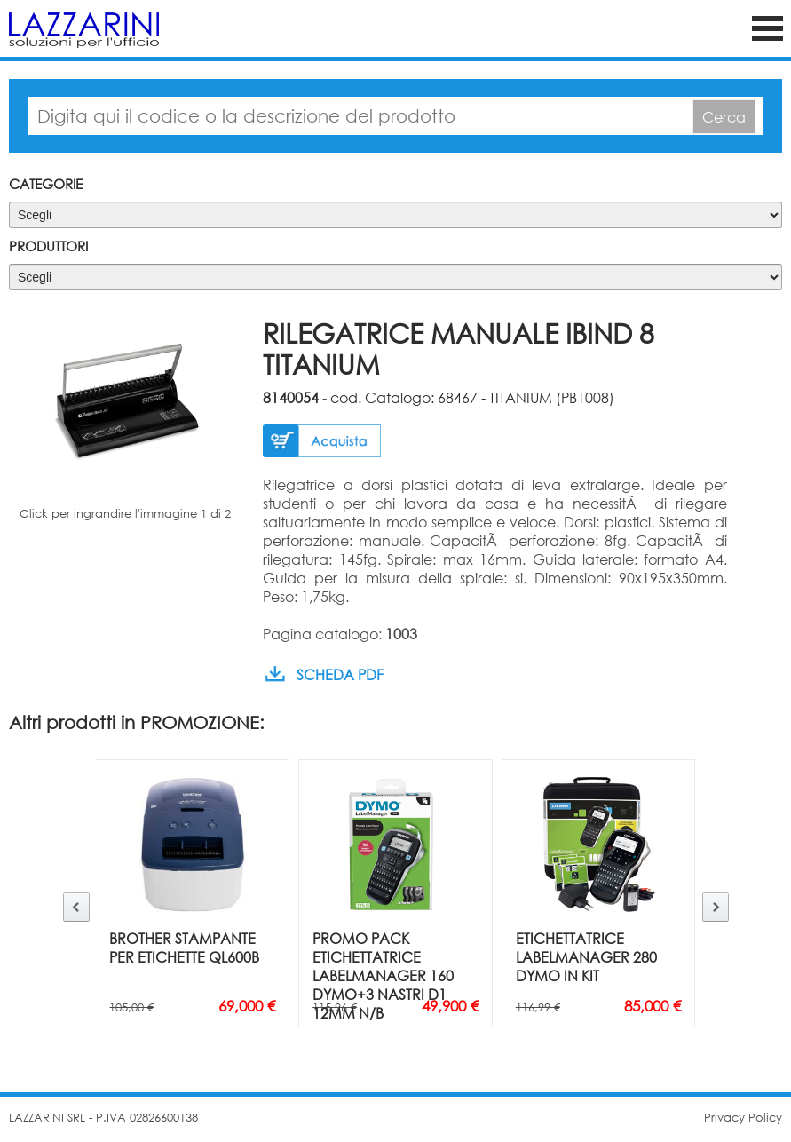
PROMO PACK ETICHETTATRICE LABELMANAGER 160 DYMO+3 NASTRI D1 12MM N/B (383, 975)
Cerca (724, 116)
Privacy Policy (743, 1117)
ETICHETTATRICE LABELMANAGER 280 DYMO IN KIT (586, 957)
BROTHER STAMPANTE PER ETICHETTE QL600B (184, 947)
